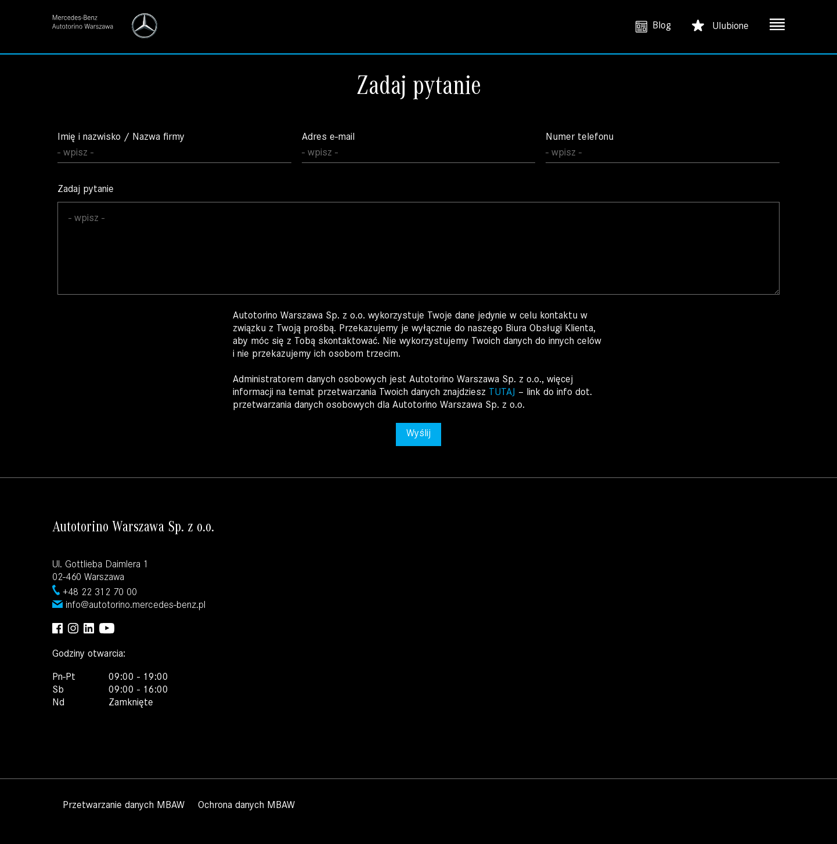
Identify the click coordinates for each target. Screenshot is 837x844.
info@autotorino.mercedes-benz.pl (135, 606)
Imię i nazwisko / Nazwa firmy (174, 148)
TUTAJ (503, 393)
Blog (653, 26)
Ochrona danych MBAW (246, 806)
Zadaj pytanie (418, 240)
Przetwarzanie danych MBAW (124, 806)
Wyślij (418, 434)
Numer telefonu (663, 148)
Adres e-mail (419, 148)
